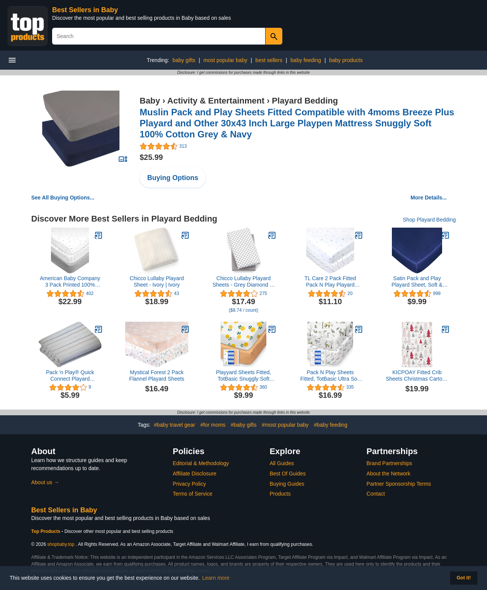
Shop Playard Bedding (429, 220)
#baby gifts (244, 425)
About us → (45, 482)
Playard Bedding (305, 100)
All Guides (282, 463)
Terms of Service (192, 494)
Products (280, 494)
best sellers (268, 60)
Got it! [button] (464, 577)
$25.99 (151, 157)
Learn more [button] (216, 578)
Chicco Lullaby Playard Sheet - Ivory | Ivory (157, 281)
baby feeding (306, 60)
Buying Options (172, 178)
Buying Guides (287, 484)
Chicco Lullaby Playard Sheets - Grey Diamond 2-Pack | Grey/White (244, 281)
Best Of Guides (288, 473)
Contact (375, 494)
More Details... (429, 198)
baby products (346, 60)
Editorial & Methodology (201, 463)
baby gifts (183, 60)
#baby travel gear (174, 425)
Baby (150, 100)
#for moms (212, 425)
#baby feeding (330, 425)
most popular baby (225, 60)
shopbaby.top (60, 544)
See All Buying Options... (62, 198)
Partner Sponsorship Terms (398, 484)
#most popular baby (285, 425)
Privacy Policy (189, 484)
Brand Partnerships (389, 463)
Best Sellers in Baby (85, 10)
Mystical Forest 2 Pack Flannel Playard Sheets (157, 375)
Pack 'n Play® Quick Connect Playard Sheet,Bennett (70, 375)
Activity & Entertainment (216, 100)
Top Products (46, 531)
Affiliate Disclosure (194, 473)
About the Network (388, 473)
